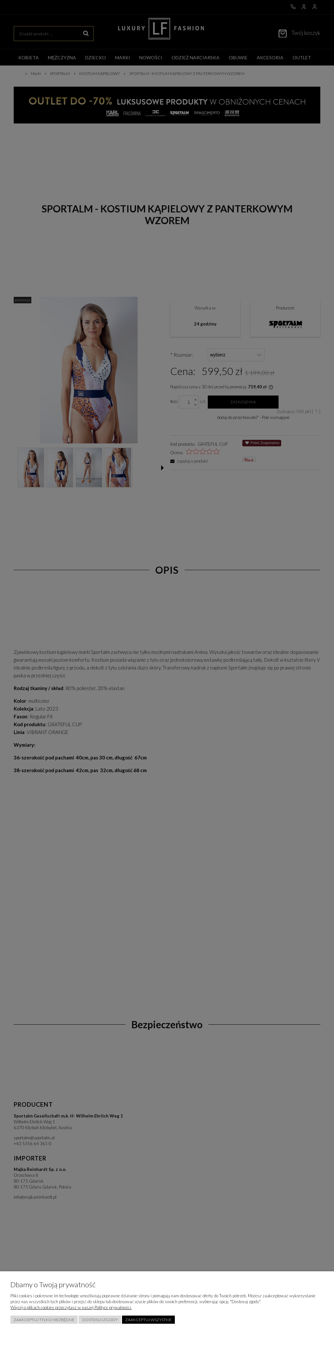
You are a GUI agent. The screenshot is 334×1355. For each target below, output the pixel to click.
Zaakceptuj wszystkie (148, 1319)
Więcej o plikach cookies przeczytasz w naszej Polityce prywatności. (71, 1307)
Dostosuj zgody (100, 1319)
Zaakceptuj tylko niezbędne (44, 1319)
